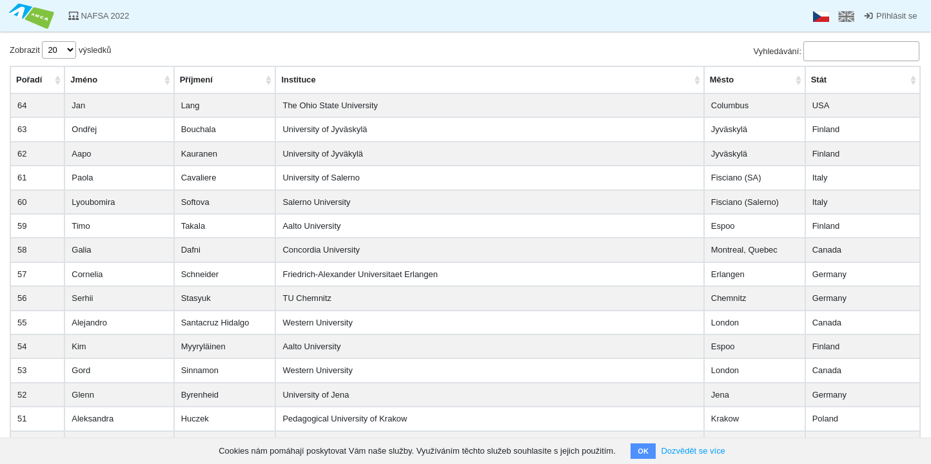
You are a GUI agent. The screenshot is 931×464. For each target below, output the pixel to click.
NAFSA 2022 (99, 16)
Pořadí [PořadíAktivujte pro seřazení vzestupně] (29, 79)
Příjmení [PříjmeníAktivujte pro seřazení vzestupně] (196, 79)
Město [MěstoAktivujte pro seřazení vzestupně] (722, 79)
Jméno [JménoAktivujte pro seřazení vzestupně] (83, 79)
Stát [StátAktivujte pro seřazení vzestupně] (819, 79)
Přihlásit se (890, 16)
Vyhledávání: (836, 51)
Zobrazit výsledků (60, 50)
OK (643, 451)
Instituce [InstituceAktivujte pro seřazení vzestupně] (298, 79)
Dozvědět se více (693, 451)
